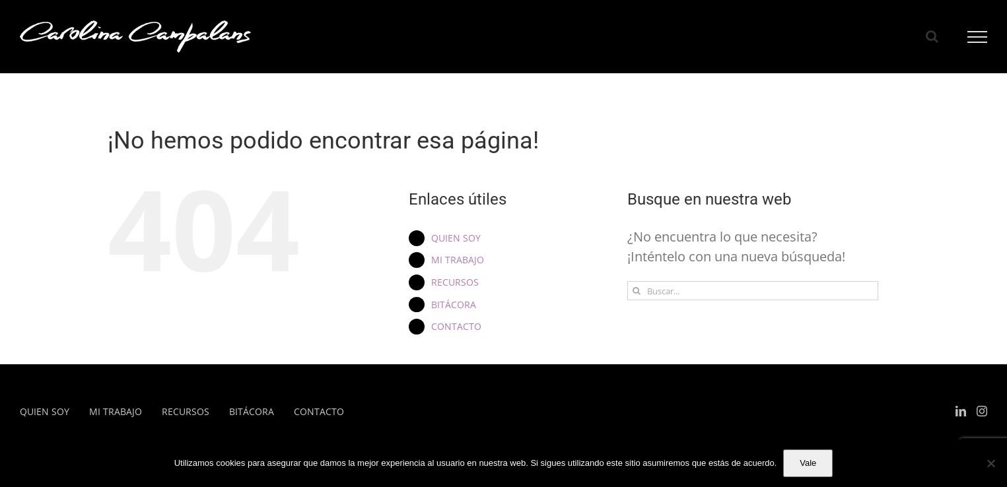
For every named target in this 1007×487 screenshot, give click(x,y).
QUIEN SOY (456, 238)
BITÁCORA (453, 304)
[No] (990, 463)
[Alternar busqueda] (932, 36)
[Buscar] (636, 290)
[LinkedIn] (960, 411)
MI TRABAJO (457, 259)
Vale (808, 463)
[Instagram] (982, 411)
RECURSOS (455, 282)
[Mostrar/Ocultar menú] (977, 37)
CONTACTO (456, 326)
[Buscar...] (752, 290)
